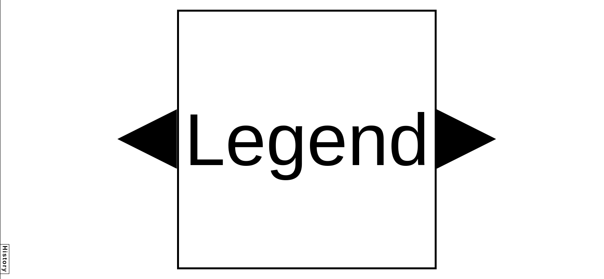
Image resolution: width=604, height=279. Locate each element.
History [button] (5, 259)
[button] (147, 139)
